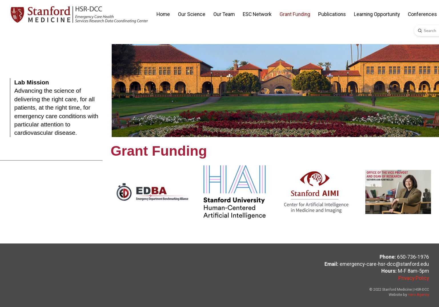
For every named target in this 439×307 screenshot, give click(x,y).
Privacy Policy (413, 278)
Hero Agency (418, 294)
